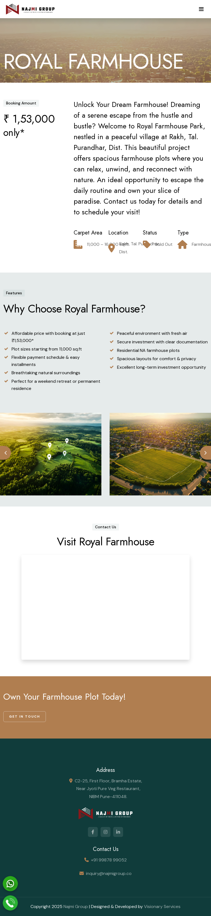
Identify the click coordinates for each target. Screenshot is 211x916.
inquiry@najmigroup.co (109, 873)
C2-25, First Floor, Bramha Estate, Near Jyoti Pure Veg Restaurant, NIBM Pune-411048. (108, 789)
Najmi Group (75, 906)
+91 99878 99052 (109, 860)
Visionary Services (162, 906)
